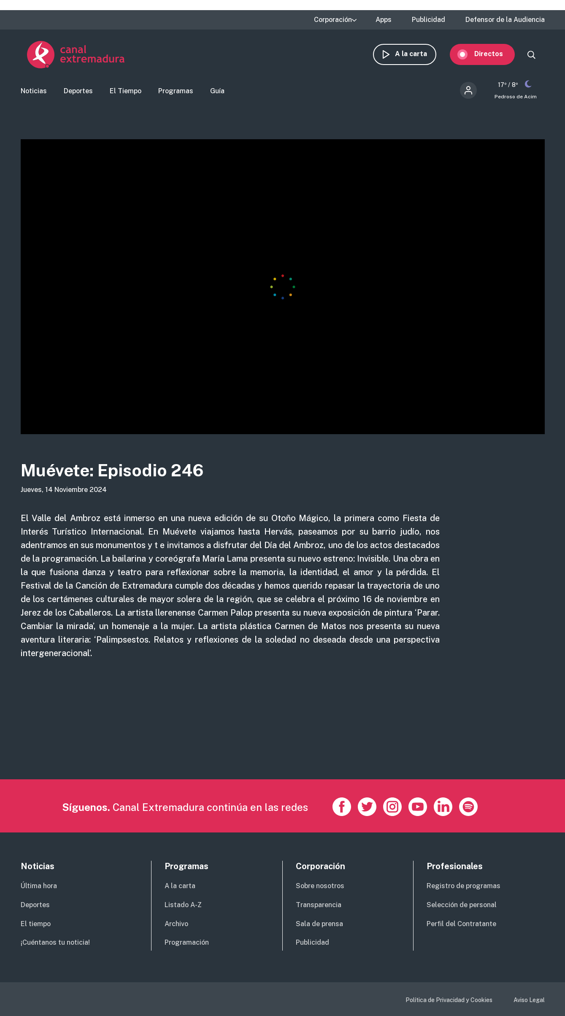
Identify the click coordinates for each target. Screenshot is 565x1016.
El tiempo (36, 924)
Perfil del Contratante (461, 924)
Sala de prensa (319, 924)
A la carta (417, 54)
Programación (187, 942)
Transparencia (318, 905)
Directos (495, 54)
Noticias (34, 91)
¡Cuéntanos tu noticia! (55, 942)
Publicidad (428, 19)
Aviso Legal (529, 1000)
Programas (175, 91)
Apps (384, 19)
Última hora (39, 886)
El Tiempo (125, 91)
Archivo (176, 924)
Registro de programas (463, 886)
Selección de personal (462, 905)
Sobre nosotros (320, 886)
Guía (217, 91)
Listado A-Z (183, 905)
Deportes (78, 91)
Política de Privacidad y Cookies (449, 1000)
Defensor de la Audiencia (505, 19)
